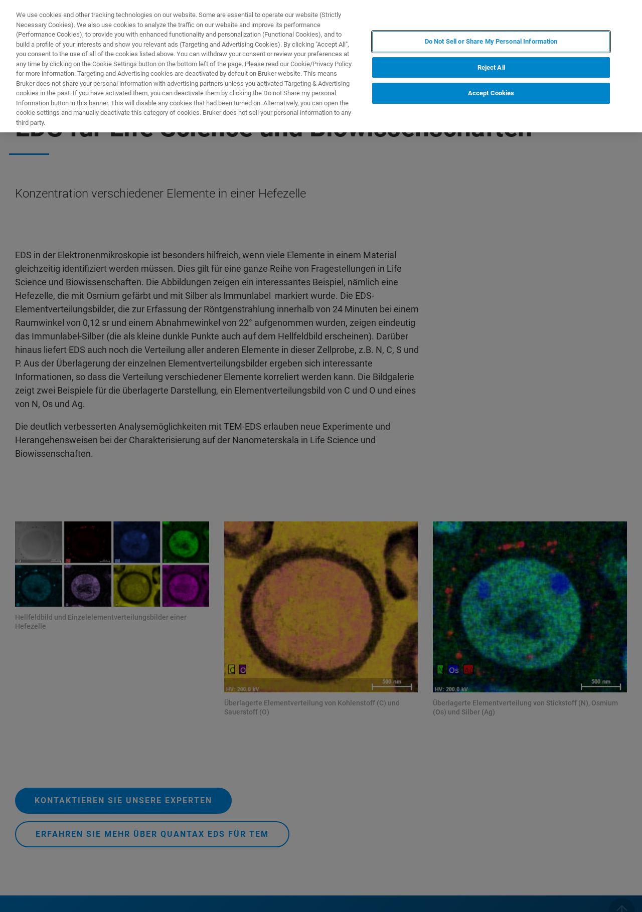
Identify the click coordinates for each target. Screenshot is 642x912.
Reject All (491, 67)
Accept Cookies (491, 93)
